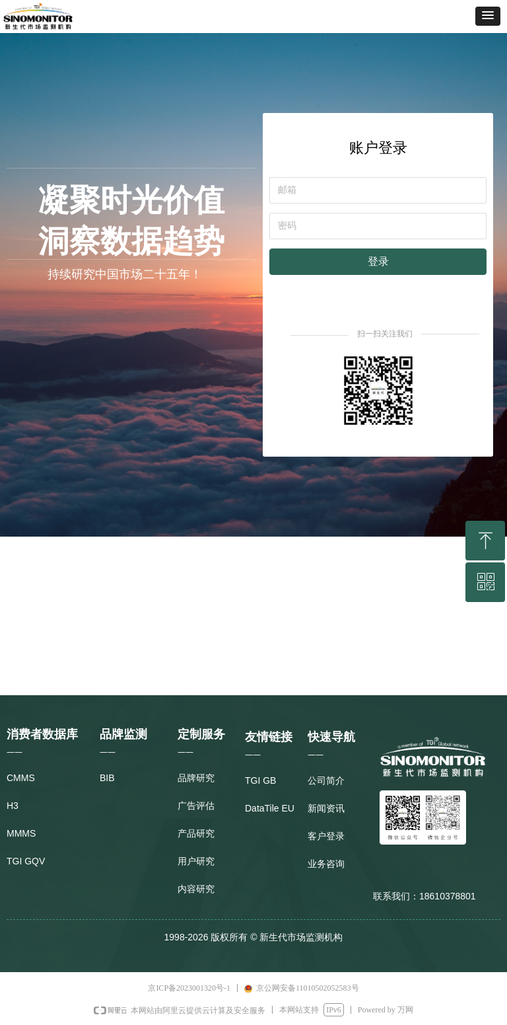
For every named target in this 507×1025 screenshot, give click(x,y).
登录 (378, 261)
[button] (487, 16)
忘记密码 (471, 286)
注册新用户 (289, 286)
